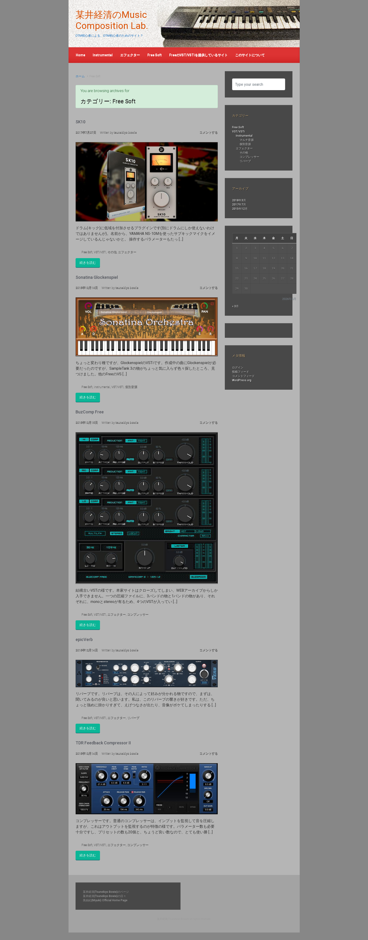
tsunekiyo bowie (125, 132)
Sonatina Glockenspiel (97, 277)
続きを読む (88, 262)
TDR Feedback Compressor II (103, 742)
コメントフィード (243, 376)
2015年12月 (240, 208)
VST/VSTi (100, 252)
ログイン (237, 367)
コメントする (208, 132)
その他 (112, 252)
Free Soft (86, 252)
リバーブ (133, 717)
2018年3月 (239, 200)
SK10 (80, 121)
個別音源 (131, 386)
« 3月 (235, 306)
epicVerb (84, 639)
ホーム (80, 76)
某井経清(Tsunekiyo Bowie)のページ (106, 891)
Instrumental (102, 386)
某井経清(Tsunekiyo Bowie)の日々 (104, 896)
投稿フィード (240, 371)
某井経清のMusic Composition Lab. (112, 20)
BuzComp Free (90, 411)
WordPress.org (241, 380)
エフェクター (127, 252)
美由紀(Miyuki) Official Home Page (105, 900)
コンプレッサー (138, 614)
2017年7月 (239, 204)
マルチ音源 (247, 140)
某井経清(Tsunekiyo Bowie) (173, 919)
